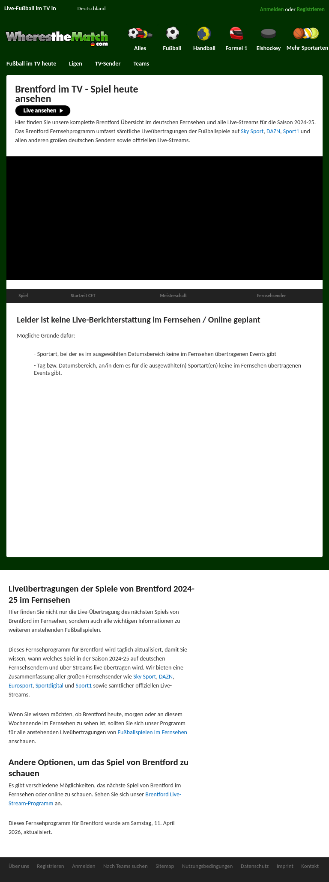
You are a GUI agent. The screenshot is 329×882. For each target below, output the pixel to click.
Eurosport (21, 685)
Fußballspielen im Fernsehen (152, 732)
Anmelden (272, 9)
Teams (141, 63)
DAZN (273, 131)
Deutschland (92, 8)
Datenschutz (255, 866)
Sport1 (291, 131)
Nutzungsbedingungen (207, 866)
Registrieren (311, 9)
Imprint (285, 866)
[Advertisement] (164, 218)
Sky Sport (252, 131)
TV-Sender (108, 63)
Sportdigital (49, 685)
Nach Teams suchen (125, 866)
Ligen (75, 63)
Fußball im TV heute (31, 63)
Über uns (19, 866)
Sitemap (165, 866)
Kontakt (310, 866)
